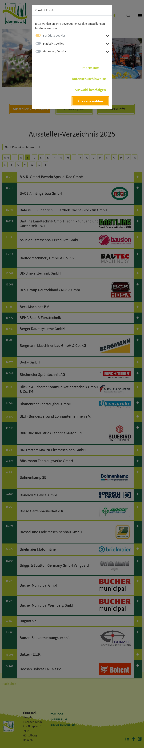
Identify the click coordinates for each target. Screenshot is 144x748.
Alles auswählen (90, 101)
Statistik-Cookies (53, 43)
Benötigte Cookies (54, 35)
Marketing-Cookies (54, 51)
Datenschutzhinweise (89, 78)
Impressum (90, 67)
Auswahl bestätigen (90, 90)
